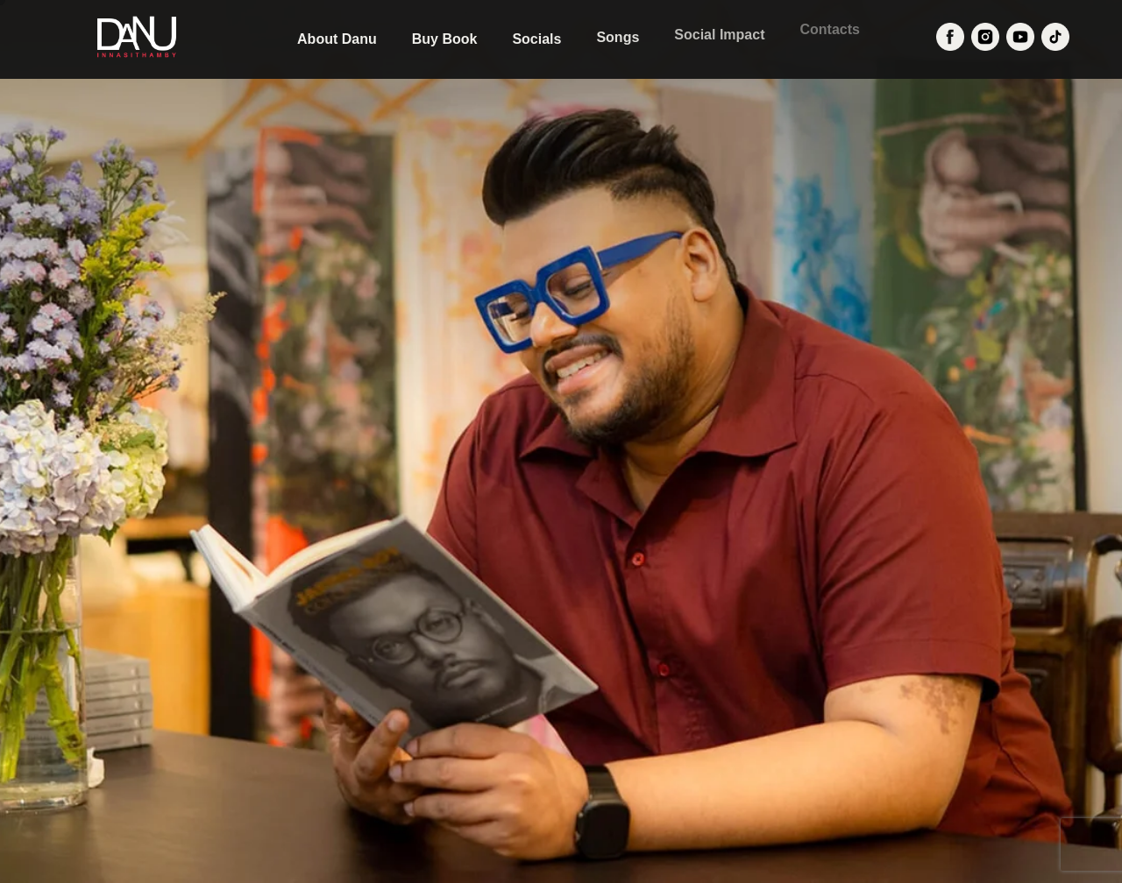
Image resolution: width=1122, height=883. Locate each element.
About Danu (337, 39)
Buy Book (445, 39)
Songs (617, 36)
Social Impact (719, 32)
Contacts (829, 25)
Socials (536, 38)
